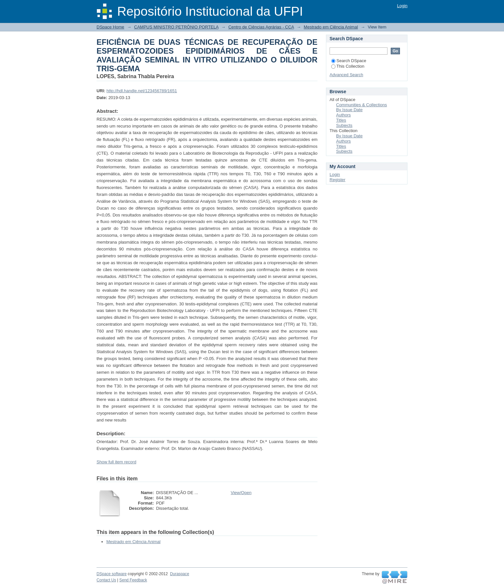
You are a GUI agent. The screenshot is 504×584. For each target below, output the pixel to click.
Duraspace (179, 574)
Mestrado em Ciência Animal (331, 27)
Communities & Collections (361, 104)
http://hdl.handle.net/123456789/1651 (141, 90)
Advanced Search (346, 74)
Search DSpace (348, 60)
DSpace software (112, 574)
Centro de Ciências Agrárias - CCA (261, 27)
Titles (341, 120)
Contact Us (106, 580)
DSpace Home (110, 27)
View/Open (241, 492)
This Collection (347, 66)
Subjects (344, 125)
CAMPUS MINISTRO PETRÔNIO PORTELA (176, 27)
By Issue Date (349, 109)
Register (337, 179)
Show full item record (116, 461)
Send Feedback (133, 580)
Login (402, 5)
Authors (343, 114)
